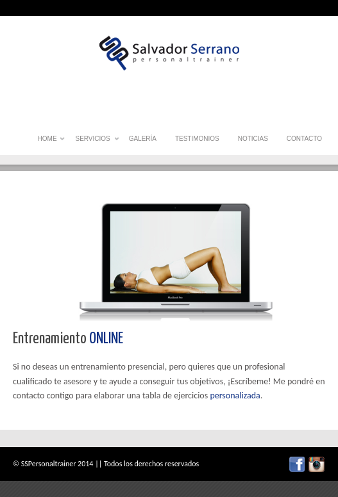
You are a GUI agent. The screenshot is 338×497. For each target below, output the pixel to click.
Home (47, 142)
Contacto (304, 138)
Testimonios (197, 138)
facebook (297, 464)
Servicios (92, 142)
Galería (142, 138)
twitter (316, 464)
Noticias (253, 138)
